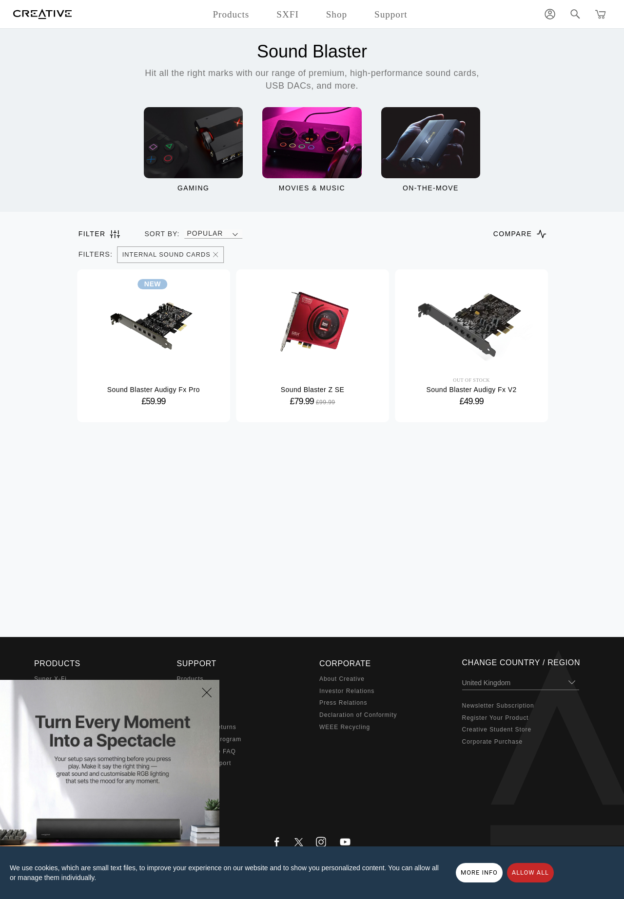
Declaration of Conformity (358, 715)
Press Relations (343, 702)
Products (190, 678)
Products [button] (231, 14)
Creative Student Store (497, 729)
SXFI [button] (287, 14)
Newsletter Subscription (498, 705)
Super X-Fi (50, 678)
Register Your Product (495, 717)
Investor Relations (346, 691)
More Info (479, 872)
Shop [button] (336, 14)
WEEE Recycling (344, 727)
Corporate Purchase (492, 741)
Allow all (530, 872)
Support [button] (391, 14)
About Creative (342, 678)
